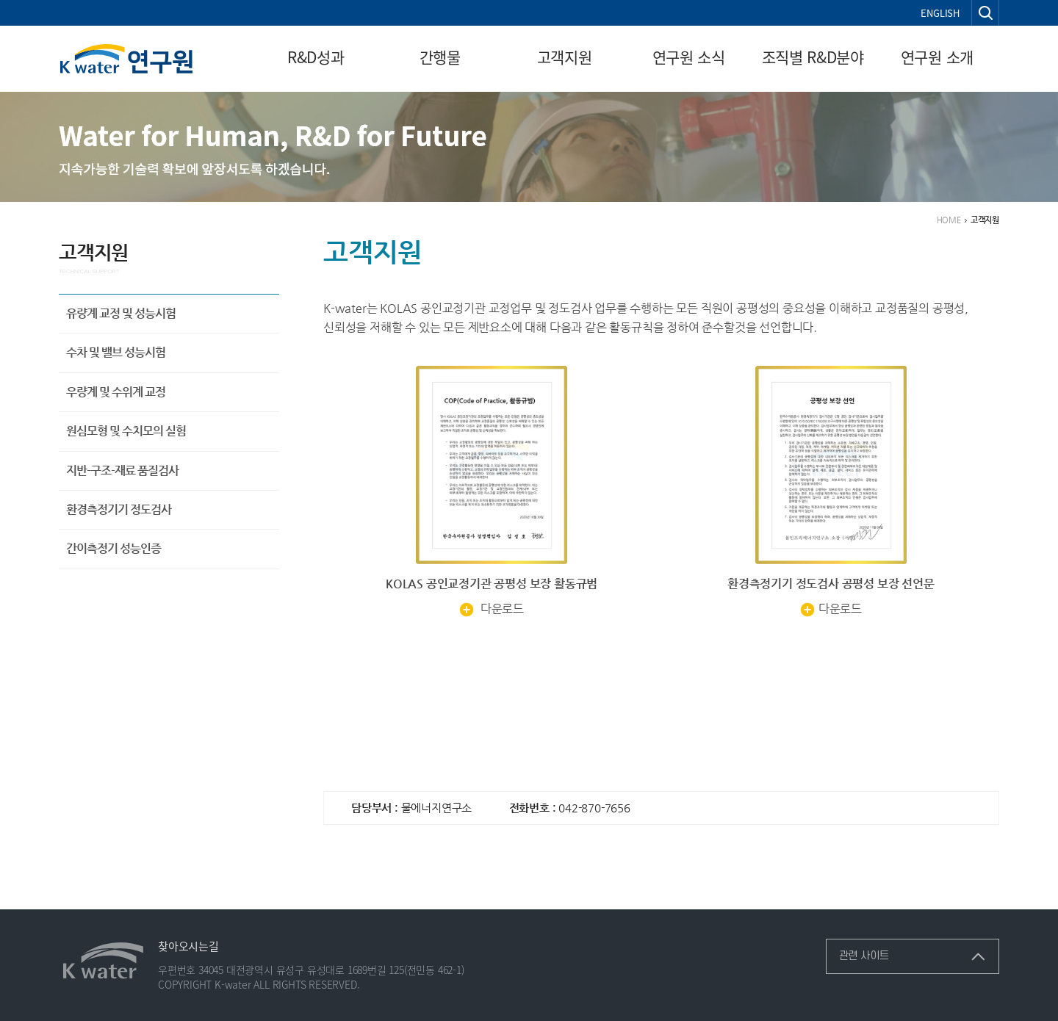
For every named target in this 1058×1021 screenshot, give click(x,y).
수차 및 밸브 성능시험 (115, 352)
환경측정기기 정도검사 (118, 509)
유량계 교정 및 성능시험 (121, 313)
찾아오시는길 (188, 946)
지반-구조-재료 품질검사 (122, 470)
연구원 (126, 59)
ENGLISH (940, 13)
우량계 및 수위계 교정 (115, 392)
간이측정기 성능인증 (113, 548)
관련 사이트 (857, 950)
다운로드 (491, 609)
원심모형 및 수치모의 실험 (126, 431)
